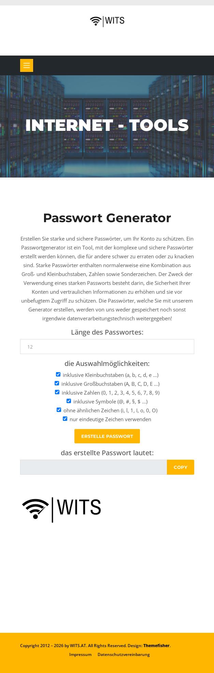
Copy (180, 467)
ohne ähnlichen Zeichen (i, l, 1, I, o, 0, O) (110, 410)
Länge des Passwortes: (107, 332)
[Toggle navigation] (26, 65)
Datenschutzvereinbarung (124, 654)
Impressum (80, 654)
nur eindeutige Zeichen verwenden (110, 419)
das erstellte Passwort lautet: (107, 453)
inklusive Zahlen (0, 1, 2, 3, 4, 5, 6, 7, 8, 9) (110, 392)
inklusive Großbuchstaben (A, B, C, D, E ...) (110, 383)
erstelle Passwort (107, 436)
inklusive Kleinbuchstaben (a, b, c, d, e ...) (110, 374)
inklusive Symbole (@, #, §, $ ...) (110, 401)
